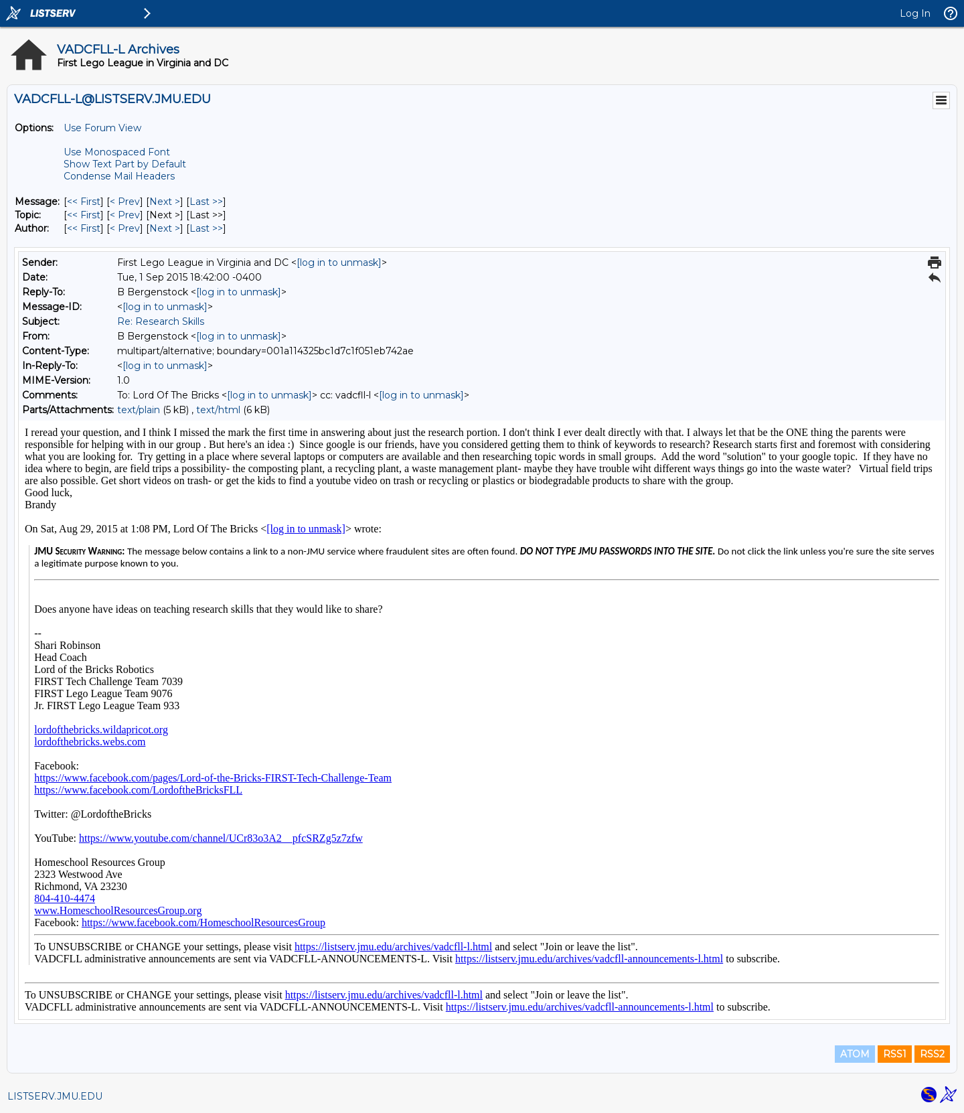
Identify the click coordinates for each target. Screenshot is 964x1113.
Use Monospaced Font (117, 152)
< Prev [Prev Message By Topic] (125, 215)
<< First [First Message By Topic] (83, 215)
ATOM (855, 1054)
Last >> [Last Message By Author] (206, 228)
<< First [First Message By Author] (83, 228)
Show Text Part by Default (125, 164)
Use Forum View (102, 128)
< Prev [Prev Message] (125, 202)
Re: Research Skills (160, 321)
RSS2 (932, 1054)
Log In (915, 13)
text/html (218, 410)
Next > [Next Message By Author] (164, 228)
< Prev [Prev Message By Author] (125, 228)
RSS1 (894, 1054)
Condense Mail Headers (119, 176)
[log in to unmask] (339, 262)
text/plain (138, 410)
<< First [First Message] (83, 202)
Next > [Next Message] (164, 202)
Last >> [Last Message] (206, 202)
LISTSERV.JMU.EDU (54, 1096)
